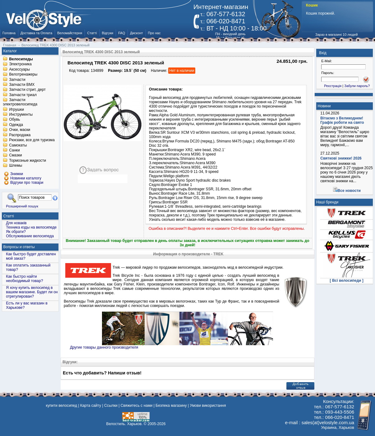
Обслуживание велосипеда (30, 236)
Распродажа (19, 135)
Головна (9, 33)
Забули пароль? (357, 86)
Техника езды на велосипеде (31, 227)
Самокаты (18, 145)
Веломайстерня (69, 33)
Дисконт (136, 33)
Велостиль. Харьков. (124, 424)
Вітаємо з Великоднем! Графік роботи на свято (342, 120)
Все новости (349, 190)
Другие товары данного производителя (104, 347)
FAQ (121, 33)
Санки (14, 150)
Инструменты (21, 114)
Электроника (20, 64)
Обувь (14, 120)
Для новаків (16, 223)
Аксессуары (19, 69)
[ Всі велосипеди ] (346, 280)
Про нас (154, 33)
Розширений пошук (22, 206)
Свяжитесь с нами (137, 405)
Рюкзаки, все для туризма (31, 140)
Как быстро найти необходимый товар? (24, 278)
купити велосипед (61, 405)
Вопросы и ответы (19, 247)
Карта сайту (90, 405)
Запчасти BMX (22, 84)
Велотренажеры (23, 74)
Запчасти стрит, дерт (27, 90)
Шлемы (15, 166)
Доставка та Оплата (36, 33)
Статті (92, 33)
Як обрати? (16, 232)
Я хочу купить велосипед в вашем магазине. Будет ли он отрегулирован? (32, 292)
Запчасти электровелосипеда (20, 102)
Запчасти (17, 79)
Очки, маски (19, 130)
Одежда (16, 125)
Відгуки (107, 33)
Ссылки (111, 405)
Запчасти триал (23, 95)
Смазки (15, 155)
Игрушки (16, 109)
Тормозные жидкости (27, 160)
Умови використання (208, 405)
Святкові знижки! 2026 (341, 158)
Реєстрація (332, 86)
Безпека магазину (171, 405)
